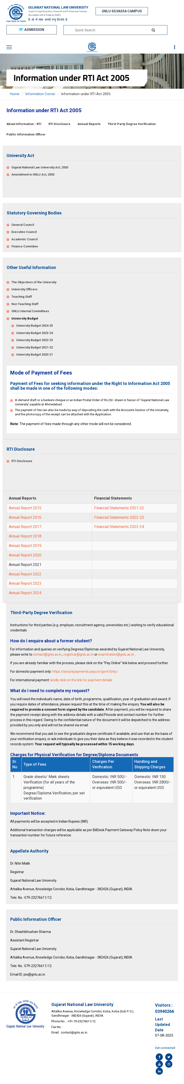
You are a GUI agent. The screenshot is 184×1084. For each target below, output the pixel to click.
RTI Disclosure (21, 461)
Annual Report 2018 (25, 536)
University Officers (24, 289)
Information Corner (40, 94)
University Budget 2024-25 (34, 325)
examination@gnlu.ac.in (116, 654)
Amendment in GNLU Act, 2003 (32, 174)
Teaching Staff (21, 296)
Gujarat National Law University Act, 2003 (39, 167)
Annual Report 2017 (25, 526)
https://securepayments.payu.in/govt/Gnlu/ (85, 671)
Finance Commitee (24, 246)
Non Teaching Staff (25, 304)
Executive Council (24, 232)
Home (14, 94)
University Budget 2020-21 (34, 354)
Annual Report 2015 (25, 508)
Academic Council (24, 239)
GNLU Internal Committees (30, 311)
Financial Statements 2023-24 (119, 526)
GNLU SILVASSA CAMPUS (122, 11)
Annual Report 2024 (25, 593)
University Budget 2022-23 (34, 340)
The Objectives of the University (33, 282)
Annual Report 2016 (25, 517)
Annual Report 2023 (25, 583)
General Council (22, 225)
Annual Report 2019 (25, 545)
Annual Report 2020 (25, 555)
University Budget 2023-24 (34, 333)
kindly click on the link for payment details (81, 680)
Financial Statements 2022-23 (119, 517)
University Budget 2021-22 (34, 347)
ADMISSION (31, 30)
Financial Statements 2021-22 (119, 508)
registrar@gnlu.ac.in (79, 654)
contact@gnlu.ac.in (47, 654)
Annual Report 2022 (25, 574)
